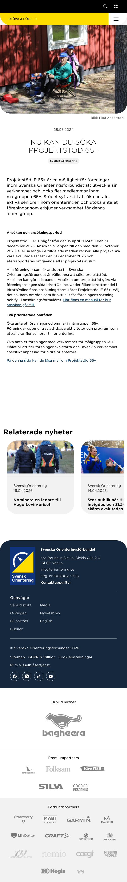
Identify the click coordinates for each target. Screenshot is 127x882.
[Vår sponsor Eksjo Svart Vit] (80, 787)
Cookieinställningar (75, 657)
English (46, 621)
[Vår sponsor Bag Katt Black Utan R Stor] (64, 725)
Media (45, 605)
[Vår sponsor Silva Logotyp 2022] (51, 787)
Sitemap (17, 657)
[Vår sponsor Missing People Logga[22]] (111, 854)
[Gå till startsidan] (11, 6)
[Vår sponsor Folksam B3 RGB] (58, 770)
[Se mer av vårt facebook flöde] (14, 676)
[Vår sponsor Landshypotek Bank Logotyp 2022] (29, 770)
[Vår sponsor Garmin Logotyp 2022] (79, 819)
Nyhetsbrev (50, 613)
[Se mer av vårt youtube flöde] (50, 676)
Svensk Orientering (63, 160)
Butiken (16, 629)
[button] (54, 19)
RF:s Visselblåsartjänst (30, 665)
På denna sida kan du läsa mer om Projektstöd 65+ (52, 360)
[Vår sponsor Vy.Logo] (80, 871)
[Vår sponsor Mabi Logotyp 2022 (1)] (50, 819)
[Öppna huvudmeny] (117, 18)
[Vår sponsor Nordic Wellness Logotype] (21, 854)
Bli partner (19, 621)
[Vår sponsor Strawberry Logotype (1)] (23, 819)
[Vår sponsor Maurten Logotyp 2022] (107, 819)
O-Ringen (18, 613)
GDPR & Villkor (41, 657)
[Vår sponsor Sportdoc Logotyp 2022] (86, 836)
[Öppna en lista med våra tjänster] (115, 6)
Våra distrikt (21, 605)
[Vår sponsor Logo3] (85, 854)
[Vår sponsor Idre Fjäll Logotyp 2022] (92, 770)
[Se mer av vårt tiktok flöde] (38, 676)
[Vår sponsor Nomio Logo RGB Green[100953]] (54, 854)
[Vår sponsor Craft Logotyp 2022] (57, 836)
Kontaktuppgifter (55, 582)
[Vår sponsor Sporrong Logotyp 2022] (109, 836)
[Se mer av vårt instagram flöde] (26, 676)
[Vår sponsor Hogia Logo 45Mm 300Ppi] (53, 871)
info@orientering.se (57, 569)
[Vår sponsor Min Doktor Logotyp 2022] (23, 836)
